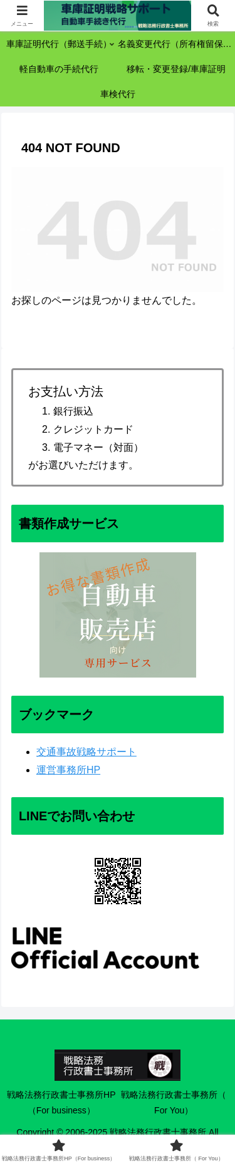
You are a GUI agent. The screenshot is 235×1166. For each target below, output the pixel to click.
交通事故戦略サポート (86, 751)
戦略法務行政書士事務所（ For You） (173, 1102)
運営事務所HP (68, 770)
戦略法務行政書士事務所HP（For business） (61, 1102)
